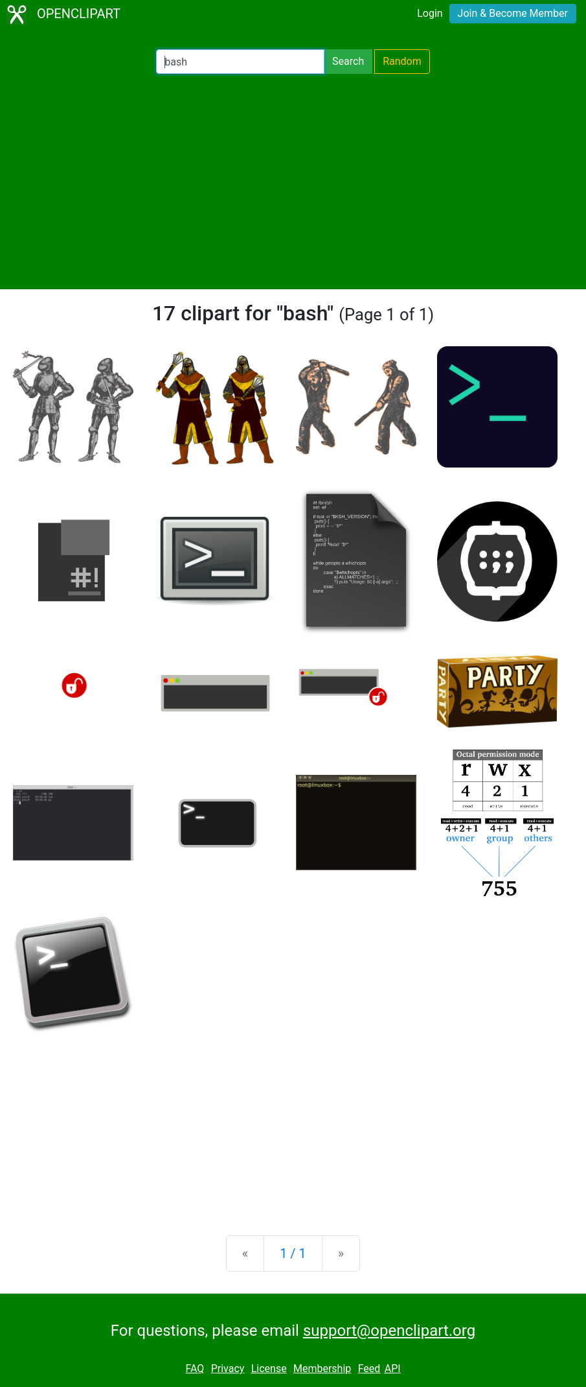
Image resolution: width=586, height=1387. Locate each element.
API (393, 1368)
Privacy (228, 1368)
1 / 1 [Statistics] (293, 1253)
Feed (369, 1368)
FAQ (194, 1368)
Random (402, 61)
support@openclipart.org (389, 1331)
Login (429, 13)
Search (348, 61)
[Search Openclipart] (240, 61)
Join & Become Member (513, 13)
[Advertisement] (293, 181)
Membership (322, 1368)
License (269, 1368)
